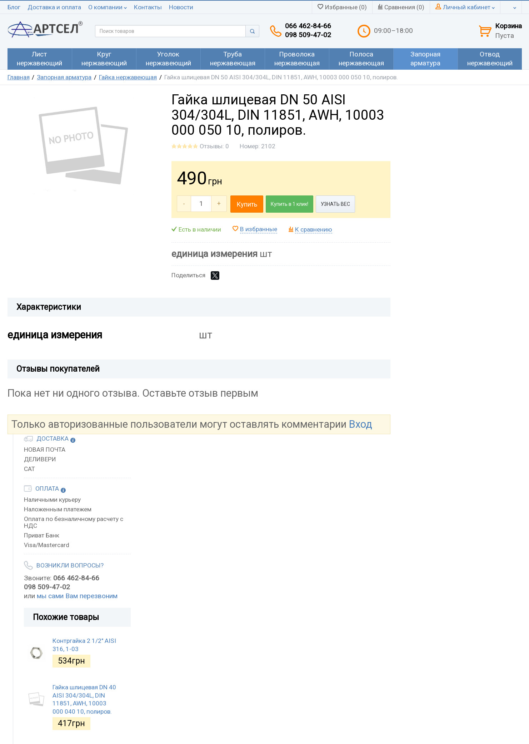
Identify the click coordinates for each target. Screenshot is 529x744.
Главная (19, 77)
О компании (107, 7)
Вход (360, 424)
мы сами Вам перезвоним (77, 596)
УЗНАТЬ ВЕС (335, 204)
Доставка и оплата (54, 7)
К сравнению (313, 229)
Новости (181, 7)
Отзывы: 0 (214, 146)
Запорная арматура (64, 77)
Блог (14, 7)
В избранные (258, 229)
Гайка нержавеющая (128, 77)
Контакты (148, 7)
